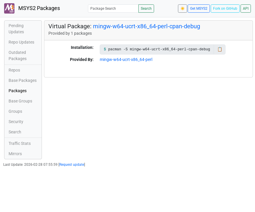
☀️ (182, 8)
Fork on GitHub (225, 8)
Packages (18, 90)
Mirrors (15, 153)
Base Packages (23, 80)
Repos (14, 70)
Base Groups (20, 101)
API (246, 8)
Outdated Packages (18, 55)
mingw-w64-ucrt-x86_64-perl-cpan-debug (146, 26)
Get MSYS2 (198, 8)
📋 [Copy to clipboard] (219, 49)
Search (146, 8)
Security (16, 121)
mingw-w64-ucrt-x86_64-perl (126, 59)
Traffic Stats (20, 143)
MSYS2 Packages (32, 8)
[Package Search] (113, 8)
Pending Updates (16, 28)
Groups (15, 111)
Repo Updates (21, 42)
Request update (71, 165)
